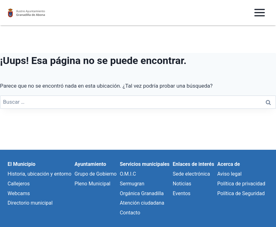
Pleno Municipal (92, 184)
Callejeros (19, 184)
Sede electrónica (191, 174)
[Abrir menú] (259, 12)
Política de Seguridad (241, 193)
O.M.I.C (128, 174)
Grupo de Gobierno (95, 174)
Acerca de (228, 164)
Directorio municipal (30, 203)
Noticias (182, 184)
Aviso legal (229, 174)
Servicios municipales (145, 164)
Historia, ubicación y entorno (39, 174)
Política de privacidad (241, 184)
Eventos (181, 193)
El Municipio (21, 164)
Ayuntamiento (90, 164)
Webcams (19, 193)
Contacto (130, 213)
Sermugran (132, 184)
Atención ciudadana (142, 203)
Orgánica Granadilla (142, 193)
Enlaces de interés (193, 164)
